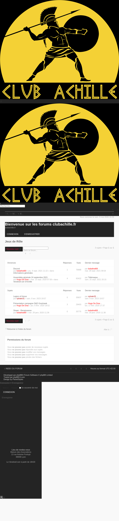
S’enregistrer (32, 234)
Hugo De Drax (23, 280)
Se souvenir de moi (28, 388)
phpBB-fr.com (19, 377)
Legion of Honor (20, 296)
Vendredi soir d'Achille (22, 282)
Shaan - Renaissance (22, 310)
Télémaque (93, 277)
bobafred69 (21, 271)
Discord (16, 269)
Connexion (12, 234)
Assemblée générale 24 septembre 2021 (30, 277)
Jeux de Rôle (14, 241)
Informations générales (23, 273)
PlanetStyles (18, 379)
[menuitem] (118, 209)
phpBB (19, 375)
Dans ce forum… (30, 250)
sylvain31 (21, 299)
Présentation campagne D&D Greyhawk (30, 303)
